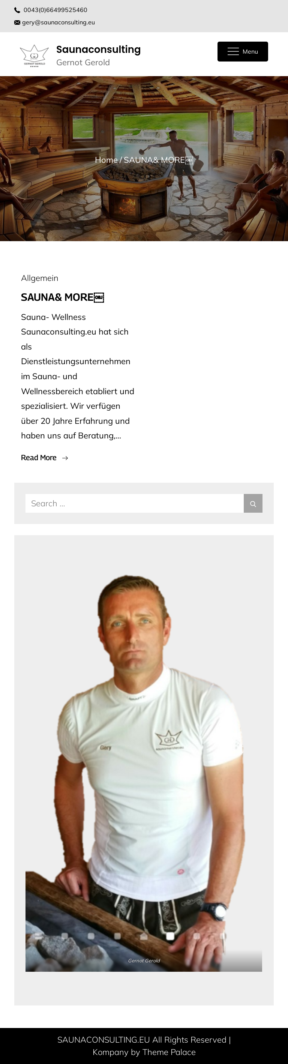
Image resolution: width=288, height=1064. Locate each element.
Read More (44, 457)
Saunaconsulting (98, 49)
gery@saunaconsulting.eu (54, 22)
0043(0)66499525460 (55, 10)
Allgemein (39, 278)
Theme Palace (169, 1052)
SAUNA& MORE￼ (62, 297)
